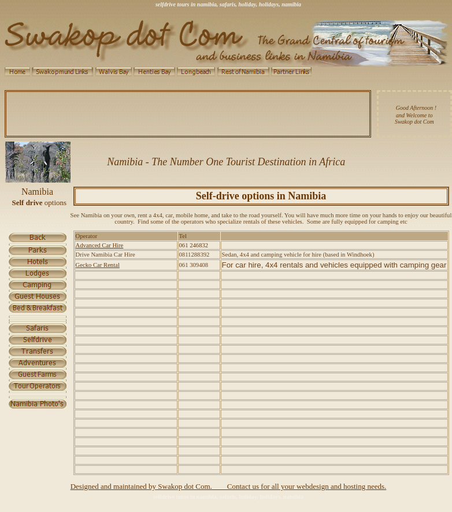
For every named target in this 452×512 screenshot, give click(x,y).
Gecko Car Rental (98, 265)
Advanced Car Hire (100, 245)
